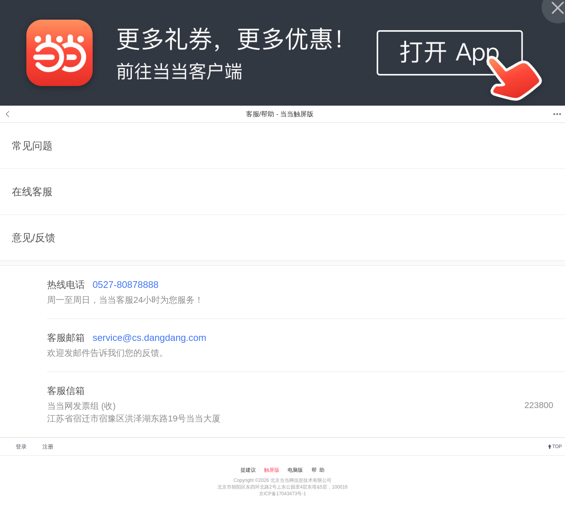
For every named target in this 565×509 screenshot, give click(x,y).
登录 (21, 446)
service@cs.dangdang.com (149, 337)
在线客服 (32, 192)
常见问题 (32, 146)
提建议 (248, 470)
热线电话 (103, 284)
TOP (557, 446)
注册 (47, 446)
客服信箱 (66, 390)
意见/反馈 (33, 238)
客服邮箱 (126, 337)
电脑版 (295, 470)
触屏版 (271, 470)
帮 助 (318, 470)
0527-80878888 (126, 284)
